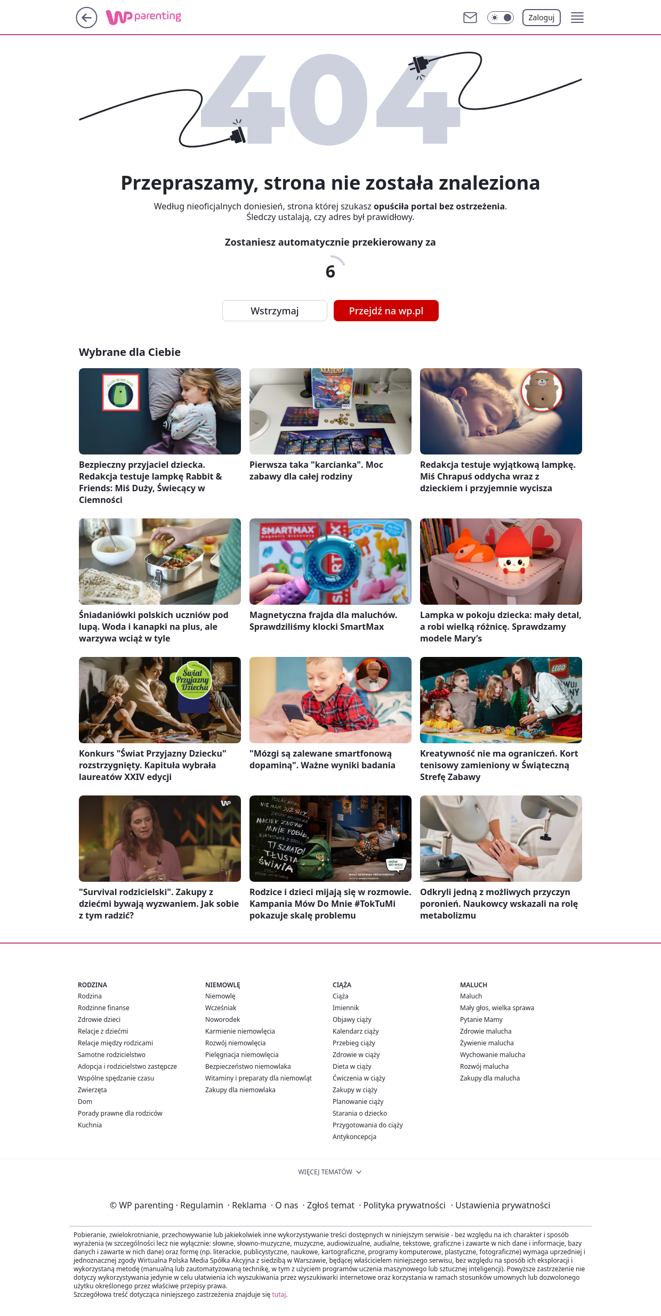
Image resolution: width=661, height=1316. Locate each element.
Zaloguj (542, 17)
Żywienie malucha (487, 1042)
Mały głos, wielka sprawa (497, 1007)
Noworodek (222, 1019)
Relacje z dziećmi (103, 1031)
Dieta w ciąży (352, 1066)
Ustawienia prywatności (500, 1205)
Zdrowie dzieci (99, 1019)
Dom (85, 1101)
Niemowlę (220, 996)
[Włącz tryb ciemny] (500, 17)
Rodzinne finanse (104, 1007)
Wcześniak (221, 1007)
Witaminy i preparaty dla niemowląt (258, 1078)
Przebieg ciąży (354, 1042)
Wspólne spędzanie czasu (116, 1078)
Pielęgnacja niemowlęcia (242, 1054)
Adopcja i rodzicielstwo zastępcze (127, 1066)
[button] (577, 17)
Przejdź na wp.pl (386, 310)
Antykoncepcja (354, 1136)
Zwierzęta (92, 1089)
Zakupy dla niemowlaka (240, 1089)
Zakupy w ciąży (355, 1089)
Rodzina (90, 996)
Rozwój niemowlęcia (235, 1042)
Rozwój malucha (484, 1066)
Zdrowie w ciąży (356, 1054)
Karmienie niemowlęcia (240, 1031)
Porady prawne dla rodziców (120, 1113)
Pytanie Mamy (481, 1019)
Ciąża (341, 996)
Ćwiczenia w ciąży (359, 1078)
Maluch (471, 996)
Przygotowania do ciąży (368, 1125)
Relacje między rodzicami (115, 1042)
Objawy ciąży (352, 1019)
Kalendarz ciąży (356, 1031)
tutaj (279, 1294)
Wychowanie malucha (492, 1054)
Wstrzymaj (275, 310)
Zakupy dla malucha (490, 1078)
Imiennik (346, 1007)
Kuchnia (90, 1125)
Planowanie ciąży (358, 1101)
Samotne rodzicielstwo (112, 1054)
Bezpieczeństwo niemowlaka (248, 1066)
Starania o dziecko (360, 1113)
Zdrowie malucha (486, 1031)
